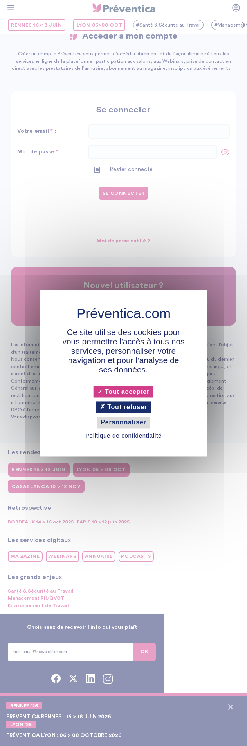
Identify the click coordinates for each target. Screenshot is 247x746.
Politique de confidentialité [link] (123, 435)
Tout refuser (123, 407)
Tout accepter (123, 391)
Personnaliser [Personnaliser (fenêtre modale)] (123, 422)
